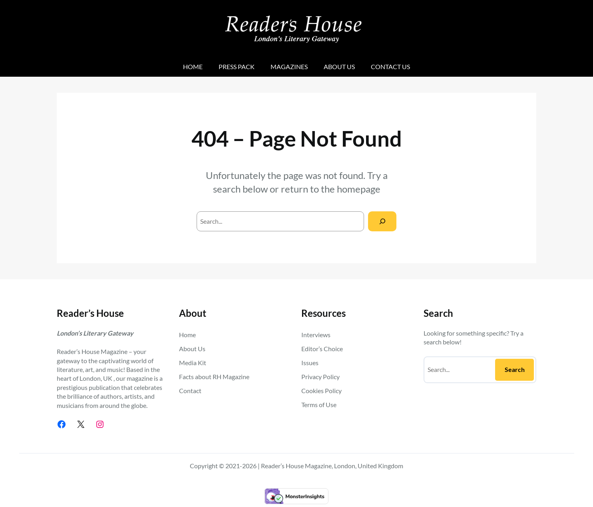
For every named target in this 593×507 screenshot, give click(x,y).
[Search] (382, 221)
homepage (358, 189)
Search (515, 369)
